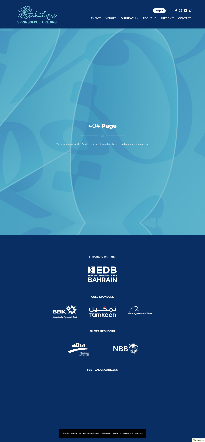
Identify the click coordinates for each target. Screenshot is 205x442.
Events (96, 18)
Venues (110, 18)
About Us (149, 18)
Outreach (129, 18)
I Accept (139, 433)
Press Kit (167, 18)
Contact (184, 18)
